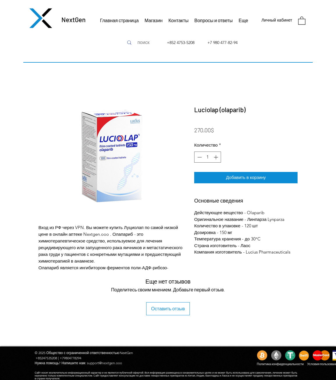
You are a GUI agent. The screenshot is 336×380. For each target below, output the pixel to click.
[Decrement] (199, 157)
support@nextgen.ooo (104, 363)
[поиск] (143, 42)
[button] (301, 20)
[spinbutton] (208, 157)
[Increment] (216, 157)
